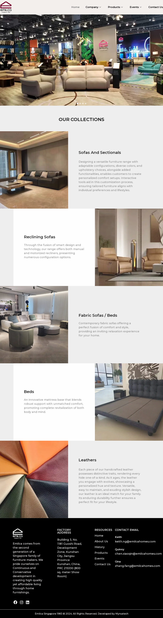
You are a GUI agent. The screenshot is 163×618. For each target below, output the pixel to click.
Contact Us (155, 7)
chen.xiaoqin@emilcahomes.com (138, 553)
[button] (3, 60)
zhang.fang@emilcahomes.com (137, 566)
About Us (101, 541)
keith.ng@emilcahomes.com (135, 541)
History (100, 547)
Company (93, 7)
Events (135, 7)
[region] (81, 60)
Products (115, 7)
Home (75, 7)
